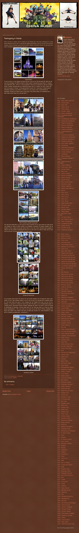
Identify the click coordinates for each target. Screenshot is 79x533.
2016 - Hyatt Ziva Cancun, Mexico (66, 304)
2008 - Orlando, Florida (64, 509)
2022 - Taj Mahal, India (63, 205)
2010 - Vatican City (62, 458)
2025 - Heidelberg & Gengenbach (65, 147)
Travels (10, 378)
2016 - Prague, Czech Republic (65, 310)
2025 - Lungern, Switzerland (65, 129)
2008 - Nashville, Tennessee (64, 507)
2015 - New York (61, 327)
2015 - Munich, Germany (63, 325)
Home (29, 391)
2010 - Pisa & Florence (63, 462)
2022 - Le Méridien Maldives (64, 223)
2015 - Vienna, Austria (63, 312)
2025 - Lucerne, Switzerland (64, 141)
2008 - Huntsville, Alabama (64, 515)
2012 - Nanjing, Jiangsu (63, 416)
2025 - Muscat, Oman (63, 107)
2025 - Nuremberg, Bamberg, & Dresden (65, 159)
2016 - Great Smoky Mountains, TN (66, 299)
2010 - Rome (60, 460)
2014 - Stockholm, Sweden (64, 382)
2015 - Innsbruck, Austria (64, 323)
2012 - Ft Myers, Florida (64, 433)
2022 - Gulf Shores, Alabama (65, 219)
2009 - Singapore (62, 492)
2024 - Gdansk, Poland (63, 180)
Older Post (50, 391)
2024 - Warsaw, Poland (63, 177)
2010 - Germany (61, 452)
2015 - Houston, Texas (63, 354)
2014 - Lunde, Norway (63, 365)
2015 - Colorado (61, 359)
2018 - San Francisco (63, 272)
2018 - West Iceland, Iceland (65, 276)
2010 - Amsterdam (62, 450)
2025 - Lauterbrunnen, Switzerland (66, 119)
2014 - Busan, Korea (62, 361)
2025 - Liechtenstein (62, 145)
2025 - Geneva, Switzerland (64, 113)
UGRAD (15, 378)
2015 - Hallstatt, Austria (64, 316)
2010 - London (61, 483)
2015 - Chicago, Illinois (63, 340)
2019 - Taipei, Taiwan (62, 249)
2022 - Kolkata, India (63, 207)
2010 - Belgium (61, 447)
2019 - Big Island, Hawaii (64, 238)
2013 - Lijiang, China (62, 395)
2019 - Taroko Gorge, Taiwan (65, 244)
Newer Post (7, 391)
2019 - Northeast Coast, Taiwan (65, 246)
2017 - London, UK (62, 295)
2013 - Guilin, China (62, 405)
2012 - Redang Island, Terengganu (66, 431)
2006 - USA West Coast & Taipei (66, 524)
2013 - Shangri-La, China (64, 397)
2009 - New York (61, 500)
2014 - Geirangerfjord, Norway (65, 367)
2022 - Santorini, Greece (63, 209)
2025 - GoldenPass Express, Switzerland (64, 116)
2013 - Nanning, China (63, 407)
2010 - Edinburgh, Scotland (64, 473)
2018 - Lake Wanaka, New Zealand (66, 266)
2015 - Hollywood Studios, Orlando (66, 331)
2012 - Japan (60, 435)
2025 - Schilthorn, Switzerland (65, 135)
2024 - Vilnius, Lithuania (63, 173)
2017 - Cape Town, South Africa (65, 293)
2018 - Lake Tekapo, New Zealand (66, 259)
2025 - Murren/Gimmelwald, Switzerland (64, 132)
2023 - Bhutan (61, 190)
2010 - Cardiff (61, 479)
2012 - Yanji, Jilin (62, 424)
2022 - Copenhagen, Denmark (65, 230)
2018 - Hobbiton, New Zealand (65, 253)
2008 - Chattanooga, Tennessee (65, 513)
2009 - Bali (60, 494)
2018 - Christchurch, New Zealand (66, 257)
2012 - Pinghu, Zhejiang (63, 422)
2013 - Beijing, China (62, 409)
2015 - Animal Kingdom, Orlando (66, 329)
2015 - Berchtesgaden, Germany (65, 318)
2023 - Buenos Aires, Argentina (65, 188)
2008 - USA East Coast (63, 505)
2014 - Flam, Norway (63, 373)
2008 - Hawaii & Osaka (63, 519)
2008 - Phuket (61, 517)
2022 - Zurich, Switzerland (64, 221)
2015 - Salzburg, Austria (64, 321)
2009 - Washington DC (63, 498)
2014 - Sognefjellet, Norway (64, 369)
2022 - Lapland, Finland (63, 227)
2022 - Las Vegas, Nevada (64, 217)
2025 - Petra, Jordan (63, 109)
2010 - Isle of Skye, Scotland (65, 475)
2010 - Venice (60, 456)
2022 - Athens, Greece (63, 211)
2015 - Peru (60, 350)
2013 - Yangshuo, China (63, 403)
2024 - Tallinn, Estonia (63, 169)
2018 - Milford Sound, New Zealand (66, 263)
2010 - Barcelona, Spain (63, 471)
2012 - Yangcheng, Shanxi (63, 428)
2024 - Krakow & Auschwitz (64, 175)
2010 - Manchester (62, 481)
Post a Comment (10, 384)
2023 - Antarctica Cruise (64, 184)
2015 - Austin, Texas (62, 357)
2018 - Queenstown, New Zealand (66, 261)
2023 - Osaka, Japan (63, 194)
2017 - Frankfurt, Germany (64, 291)
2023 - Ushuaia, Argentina (64, 186)
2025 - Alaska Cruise (63, 102)
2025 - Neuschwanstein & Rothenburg (64, 162)
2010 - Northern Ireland (64, 490)
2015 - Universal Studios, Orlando (66, 335)
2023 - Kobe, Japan (62, 199)
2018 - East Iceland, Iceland (65, 280)
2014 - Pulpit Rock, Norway (64, 378)
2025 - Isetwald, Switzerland (65, 125)
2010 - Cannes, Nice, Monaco (64, 464)
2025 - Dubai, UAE (62, 105)
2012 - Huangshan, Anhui (63, 418)
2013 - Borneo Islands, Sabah (65, 390)
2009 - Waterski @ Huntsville (65, 496)
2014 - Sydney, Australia (64, 386)
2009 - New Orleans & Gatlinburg (66, 503)
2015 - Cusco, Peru (62, 342)
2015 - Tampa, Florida (63, 337)
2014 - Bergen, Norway (63, 376)
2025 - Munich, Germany (63, 165)
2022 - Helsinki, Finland (63, 225)
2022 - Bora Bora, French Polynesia (64, 214)
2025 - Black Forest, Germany (65, 143)
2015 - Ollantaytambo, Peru (64, 346)
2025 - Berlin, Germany (63, 156)
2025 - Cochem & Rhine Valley (65, 149)
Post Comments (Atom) (15, 394)
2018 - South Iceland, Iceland (65, 282)
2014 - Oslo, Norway (62, 380)
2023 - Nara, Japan (62, 201)
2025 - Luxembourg (62, 154)
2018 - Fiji (60, 270)
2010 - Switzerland (62, 454)
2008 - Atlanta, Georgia (64, 511)
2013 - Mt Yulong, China (63, 399)
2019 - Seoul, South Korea (64, 251)
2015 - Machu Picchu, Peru (64, 348)
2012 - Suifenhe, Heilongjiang (64, 426)
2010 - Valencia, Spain (63, 469)
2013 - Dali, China (62, 401)
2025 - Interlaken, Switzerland (65, 139)
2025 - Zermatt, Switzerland (65, 123)
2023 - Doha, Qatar (62, 192)
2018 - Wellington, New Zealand (65, 255)
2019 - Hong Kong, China (63, 242)
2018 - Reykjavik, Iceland (64, 285)
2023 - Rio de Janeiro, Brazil (65, 182)
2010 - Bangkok (61, 445)
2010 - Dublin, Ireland (63, 488)
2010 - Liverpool (61, 486)
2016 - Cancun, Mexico (63, 308)
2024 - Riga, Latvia (62, 171)
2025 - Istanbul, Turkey (63, 111)
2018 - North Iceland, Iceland (65, 278)
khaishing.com (68, 37)
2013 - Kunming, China (63, 392)
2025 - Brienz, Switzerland (64, 127)
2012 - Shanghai (61, 437)
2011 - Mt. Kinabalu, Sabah (64, 439)
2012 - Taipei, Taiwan (62, 414)
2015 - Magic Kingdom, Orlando (65, 333)
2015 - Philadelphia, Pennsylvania (66, 352)
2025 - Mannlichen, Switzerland (66, 121)
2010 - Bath (60, 477)
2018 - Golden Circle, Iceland (65, 274)
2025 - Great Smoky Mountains (65, 100)
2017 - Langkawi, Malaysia (64, 287)
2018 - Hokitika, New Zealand (65, 268)
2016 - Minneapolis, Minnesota (65, 297)
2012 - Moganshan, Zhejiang (64, 420)
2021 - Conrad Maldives (63, 236)
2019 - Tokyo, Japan (62, 240)
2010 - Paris (60, 467)
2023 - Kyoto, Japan (62, 197)
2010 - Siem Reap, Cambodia (64, 443)
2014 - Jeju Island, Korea (64, 363)
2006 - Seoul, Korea (62, 522)
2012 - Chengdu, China (63, 411)
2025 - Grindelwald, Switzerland (66, 137)
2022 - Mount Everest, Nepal (65, 203)
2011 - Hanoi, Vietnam (63, 441)
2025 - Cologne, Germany (64, 152)
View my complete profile (63, 76)
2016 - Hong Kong (62, 302)
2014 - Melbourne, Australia (65, 384)
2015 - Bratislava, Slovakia (64, 314)
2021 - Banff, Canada (63, 234)
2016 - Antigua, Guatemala (64, 306)
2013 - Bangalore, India (63, 388)
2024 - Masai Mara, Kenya (64, 167)
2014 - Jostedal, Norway (63, 371)
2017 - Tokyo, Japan (62, 289)
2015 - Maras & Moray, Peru (65, 344)
